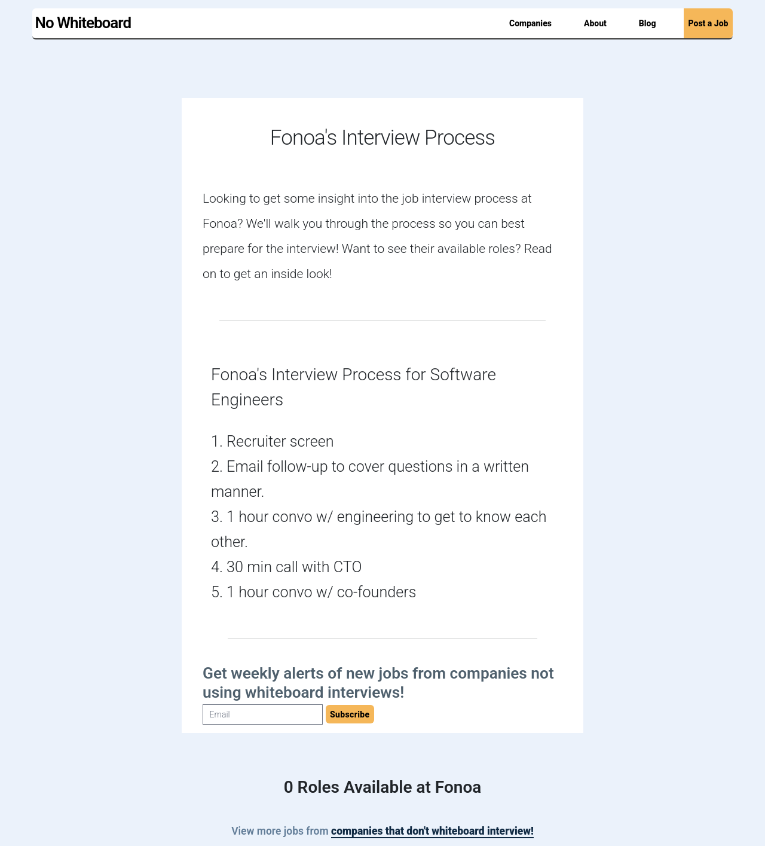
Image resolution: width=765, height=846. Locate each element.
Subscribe (350, 714)
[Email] (263, 714)
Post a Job (708, 23)
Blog (647, 23)
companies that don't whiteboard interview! (432, 831)
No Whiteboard (83, 23)
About (595, 23)
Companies (530, 23)
